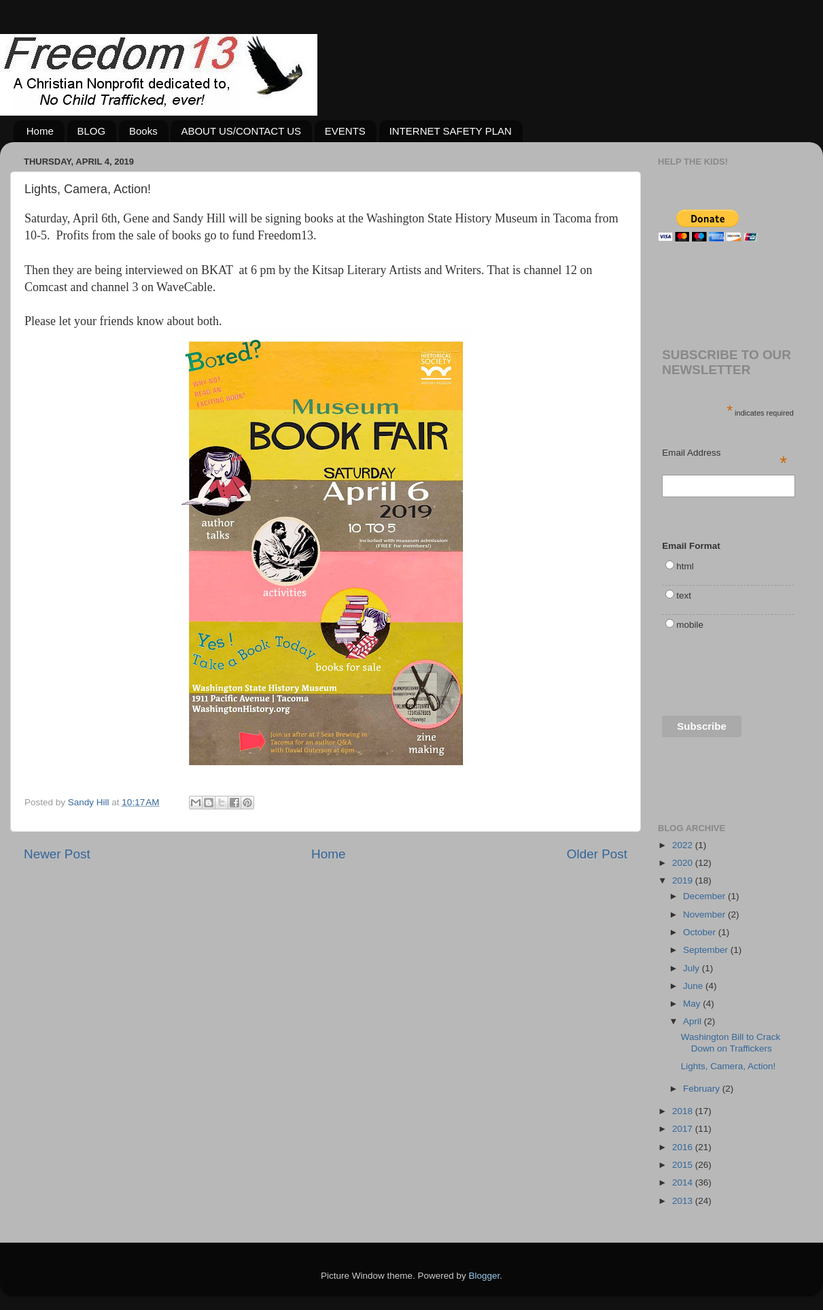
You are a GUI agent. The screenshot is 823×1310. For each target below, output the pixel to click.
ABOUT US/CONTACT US (241, 131)
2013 (683, 1201)
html (685, 566)
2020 (683, 863)
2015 (683, 1165)
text (683, 595)
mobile (689, 625)
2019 (683, 880)
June (694, 986)
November (705, 914)
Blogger (484, 1276)
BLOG (91, 131)
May (693, 1003)
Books (143, 131)
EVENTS (345, 131)
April (693, 1021)
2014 (683, 1182)
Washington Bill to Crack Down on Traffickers (731, 1042)
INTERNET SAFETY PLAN (450, 131)
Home (40, 131)
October (700, 932)
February (702, 1089)
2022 (683, 845)
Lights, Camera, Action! (728, 1066)
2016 (683, 1147)
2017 (683, 1129)
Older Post (597, 854)
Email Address (724, 454)
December (705, 896)
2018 (683, 1111)
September (707, 950)
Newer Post (57, 854)
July (692, 968)
